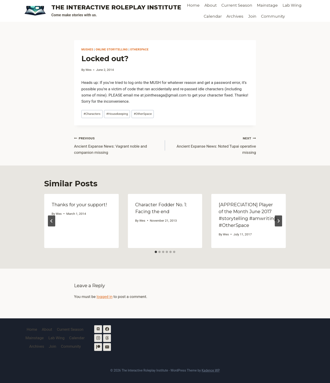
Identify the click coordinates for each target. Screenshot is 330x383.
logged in (105, 296)
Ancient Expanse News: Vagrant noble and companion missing (117, 145)
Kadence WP (211, 370)
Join (252, 16)
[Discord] (98, 329)
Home (193, 5)
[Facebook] (107, 329)
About (210, 5)
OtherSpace (139, 49)
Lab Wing (292, 5)
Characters (91, 114)
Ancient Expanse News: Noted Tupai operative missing (212, 145)
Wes (88, 70)
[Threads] (107, 338)
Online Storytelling (112, 49)
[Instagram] (98, 338)
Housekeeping (117, 114)
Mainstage (267, 5)
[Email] (107, 347)
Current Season (236, 5)
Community (273, 16)
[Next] (278, 220)
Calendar (213, 16)
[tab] (156, 252)
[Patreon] (98, 347)
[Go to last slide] (51, 220)
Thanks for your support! (79, 204)
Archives (234, 16)
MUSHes (87, 49)
